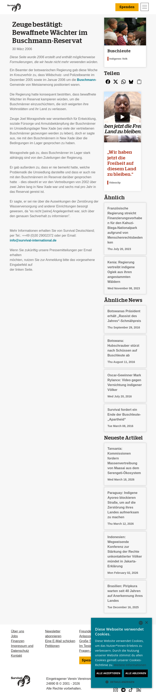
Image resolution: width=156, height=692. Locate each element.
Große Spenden (90, 635)
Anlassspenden (90, 630)
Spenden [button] (126, 7)
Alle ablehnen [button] (136, 673)
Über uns (17, 625)
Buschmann (86, 80)
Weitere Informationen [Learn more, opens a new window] (130, 665)
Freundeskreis (89, 625)
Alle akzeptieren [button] (108, 673)
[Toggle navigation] (145, 7)
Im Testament (89, 640)
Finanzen (17, 635)
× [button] (146, 622)
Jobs (14, 630)
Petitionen (52, 640)
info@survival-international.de (33, 240)
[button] (121, 682)
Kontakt (16, 649)
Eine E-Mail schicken (60, 635)
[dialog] (121, 653)
